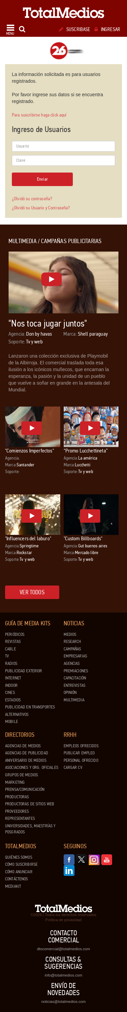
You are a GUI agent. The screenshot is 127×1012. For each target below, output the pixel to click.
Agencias (72, 663)
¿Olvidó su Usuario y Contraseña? (41, 208)
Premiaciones (76, 671)
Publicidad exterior (23, 671)
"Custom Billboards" (83, 538)
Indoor (11, 685)
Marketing (15, 782)
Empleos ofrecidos (81, 746)
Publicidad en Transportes (30, 707)
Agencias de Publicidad (26, 753)
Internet (13, 678)
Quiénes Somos (18, 857)
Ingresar (107, 29)
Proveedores (17, 811)
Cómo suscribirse (21, 864)
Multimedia (74, 700)
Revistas (13, 641)
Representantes (20, 818)
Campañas (72, 649)
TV (7, 656)
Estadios (13, 700)
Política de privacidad (63, 920)
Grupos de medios (21, 775)
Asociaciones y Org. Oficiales (31, 767)
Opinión (70, 692)
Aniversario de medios (25, 760)
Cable (10, 649)
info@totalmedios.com (63, 975)
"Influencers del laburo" (28, 538)
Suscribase (74, 29)
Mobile (11, 721)
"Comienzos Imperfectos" (29, 450)
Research (72, 641)
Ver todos (32, 592)
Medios (70, 634)
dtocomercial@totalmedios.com (63, 949)
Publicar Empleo (79, 753)
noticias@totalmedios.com (63, 1002)
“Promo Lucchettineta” (86, 450)
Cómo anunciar (19, 872)
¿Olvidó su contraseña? (32, 199)
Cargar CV (73, 767)
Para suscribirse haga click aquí (39, 115)
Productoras (17, 797)
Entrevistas (74, 685)
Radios (11, 663)
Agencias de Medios (23, 746)
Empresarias (75, 656)
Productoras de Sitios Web (29, 804)
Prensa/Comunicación (24, 789)
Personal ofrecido (81, 760)
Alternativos (17, 714)
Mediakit (13, 886)
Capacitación (75, 678)
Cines (10, 692)
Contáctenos (16, 879)
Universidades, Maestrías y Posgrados (30, 829)
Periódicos (14, 634)
